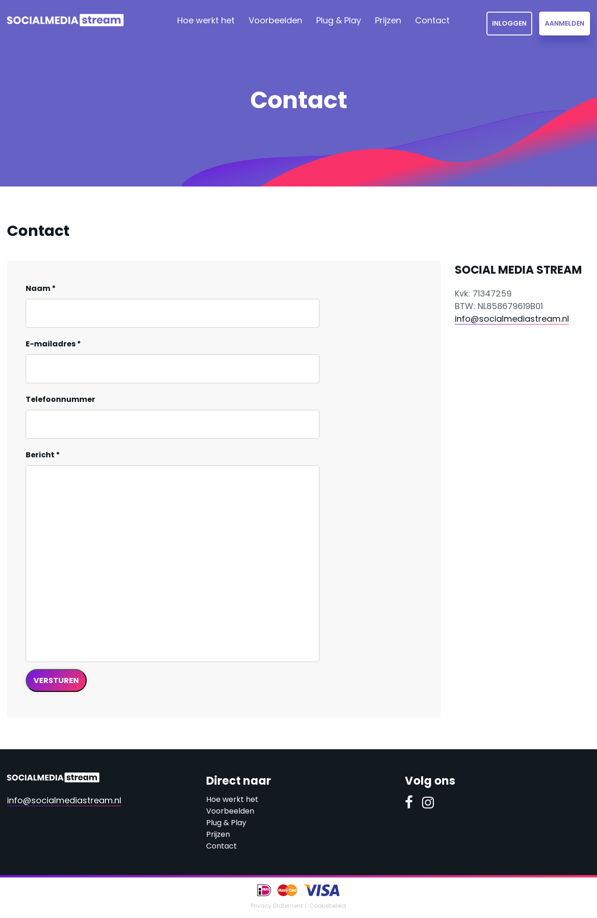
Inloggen (509, 23)
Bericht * (43, 454)
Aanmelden (564, 23)
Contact (432, 20)
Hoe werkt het (206, 20)
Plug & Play (338, 20)
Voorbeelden (275, 20)
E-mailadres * (53, 343)
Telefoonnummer (60, 399)
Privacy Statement (277, 906)
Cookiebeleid (327, 906)
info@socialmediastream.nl (512, 318)
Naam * (41, 288)
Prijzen (388, 20)
